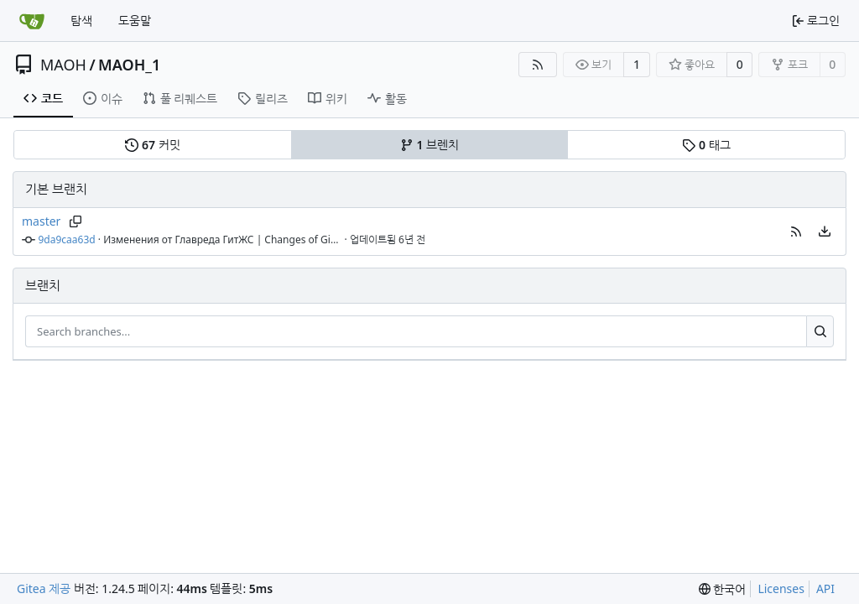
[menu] (824, 231)
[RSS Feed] (537, 64)
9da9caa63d (67, 239)
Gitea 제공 (43, 588)
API (825, 588)
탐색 (81, 21)
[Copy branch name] (75, 221)
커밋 (152, 145)
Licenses (780, 588)
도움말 (134, 21)
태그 (706, 145)
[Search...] (820, 331)
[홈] (31, 21)
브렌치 (429, 145)
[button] (796, 231)
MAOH (63, 64)
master (41, 221)
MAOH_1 (129, 64)
